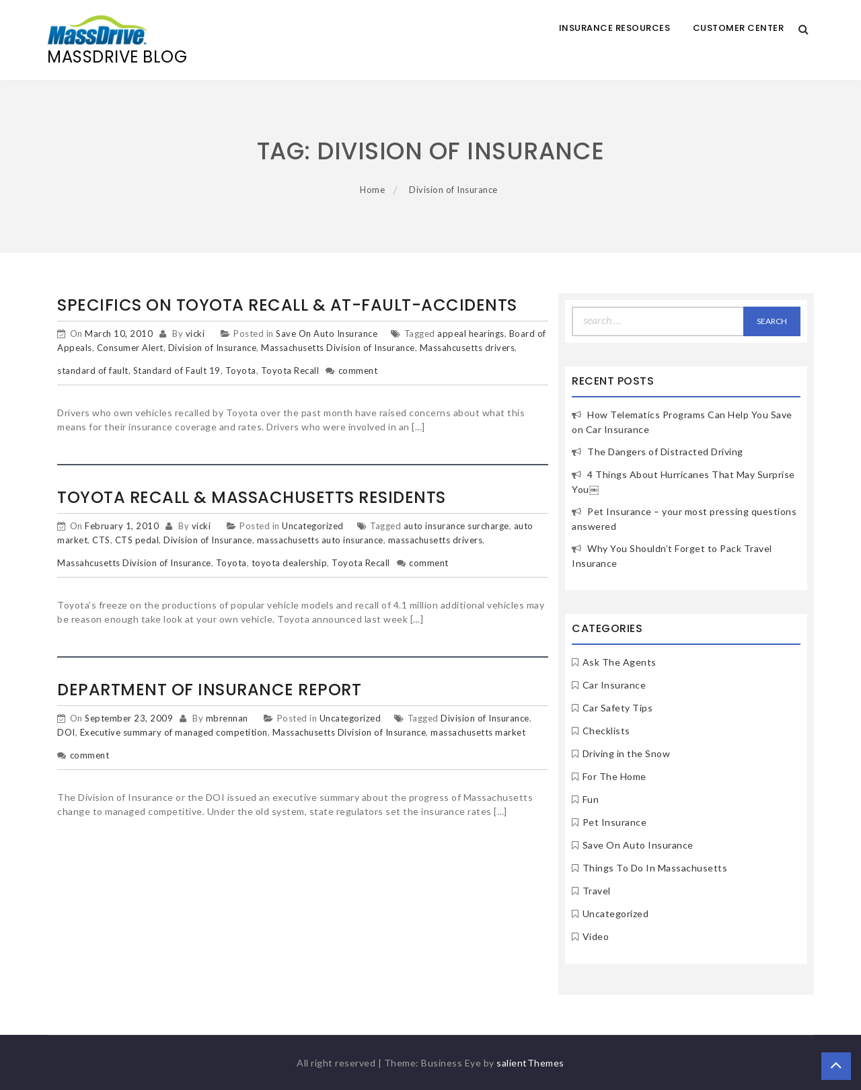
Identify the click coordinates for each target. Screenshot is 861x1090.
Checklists (606, 730)
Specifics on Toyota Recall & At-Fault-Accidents (287, 305)
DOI (66, 732)
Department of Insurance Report (209, 689)
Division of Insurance (212, 347)
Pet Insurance (615, 822)
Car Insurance (614, 685)
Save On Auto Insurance (326, 333)
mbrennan (227, 718)
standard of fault (92, 370)
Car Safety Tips (618, 707)
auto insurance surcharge (456, 525)
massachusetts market (477, 732)
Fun (591, 799)
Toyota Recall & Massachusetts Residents (251, 497)
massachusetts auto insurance (320, 540)
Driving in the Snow (627, 753)
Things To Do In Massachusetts (655, 867)
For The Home (614, 776)
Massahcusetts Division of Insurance (134, 562)
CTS (101, 540)
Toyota (240, 370)
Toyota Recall (290, 370)
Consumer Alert (130, 347)
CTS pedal (137, 540)
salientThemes (530, 1062)
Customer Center (738, 28)
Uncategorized (313, 525)
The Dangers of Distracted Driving (665, 451)
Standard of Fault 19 (177, 370)
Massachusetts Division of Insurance (338, 347)
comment (358, 370)
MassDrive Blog (117, 57)
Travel (597, 890)
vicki (195, 333)
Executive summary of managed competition (174, 732)
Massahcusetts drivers (467, 347)
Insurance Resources (615, 28)
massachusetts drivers (435, 540)
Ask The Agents (620, 662)
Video (596, 936)
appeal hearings (470, 333)
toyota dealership (290, 562)
